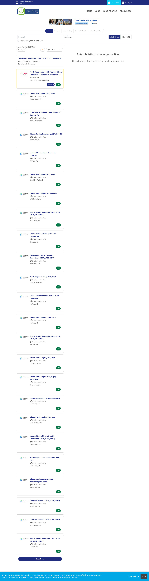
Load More (40, 559)
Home (89, 11)
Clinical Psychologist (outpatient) (43, 193)
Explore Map (67, 31)
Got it (144, 576)
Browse (57, 31)
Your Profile (110, 11)
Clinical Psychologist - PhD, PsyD (43, 317)
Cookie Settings (133, 576)
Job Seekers (113, 2)
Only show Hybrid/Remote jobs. (31, 41)
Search (49, 31)
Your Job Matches (81, 31)
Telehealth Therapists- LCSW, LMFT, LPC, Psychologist (39, 58)
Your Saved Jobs (96, 31)
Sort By (20, 50)
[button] (126, 37)
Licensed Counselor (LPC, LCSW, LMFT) (45, 398)
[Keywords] (40, 37)
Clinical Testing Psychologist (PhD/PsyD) (46, 134)
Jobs (97, 11)
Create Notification (54, 50)
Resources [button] (125, 11)
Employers (127, 2)
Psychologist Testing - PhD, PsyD (43, 277)
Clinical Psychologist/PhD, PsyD (42, 93)
